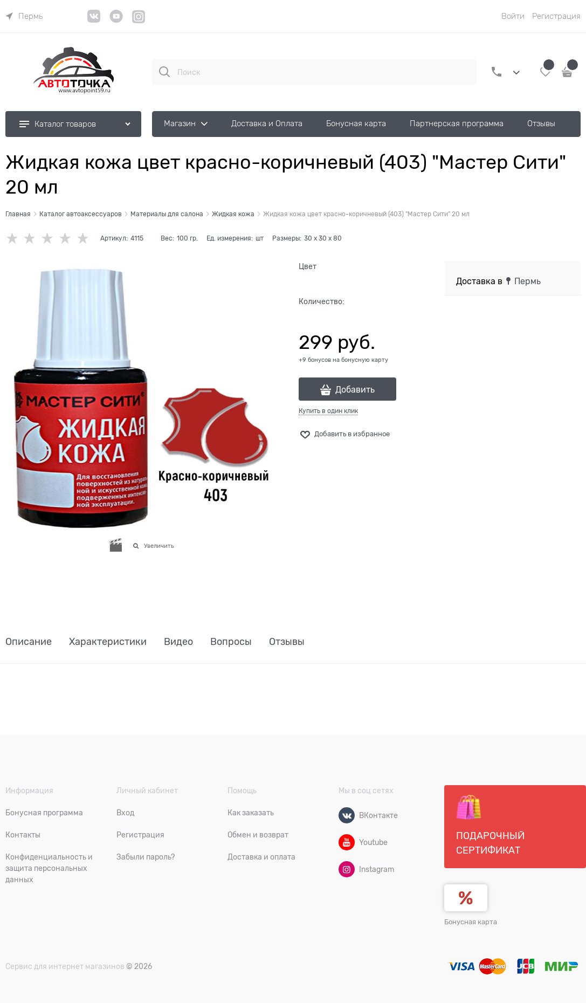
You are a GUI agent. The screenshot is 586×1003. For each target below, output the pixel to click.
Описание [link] (28, 642)
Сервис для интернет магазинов (65, 966)
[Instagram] (139, 21)
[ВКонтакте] (347, 815)
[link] (24, 16)
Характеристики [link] (108, 642)
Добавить (355, 390)
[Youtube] (347, 842)
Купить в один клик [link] (328, 411)
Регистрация (556, 16)
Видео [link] (178, 642)
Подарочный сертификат (490, 825)
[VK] (94, 20)
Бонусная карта (470, 922)
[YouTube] (116, 20)
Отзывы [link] (287, 642)
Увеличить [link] (159, 545)
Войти (513, 16)
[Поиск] (164, 72)
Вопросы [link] (231, 642)
